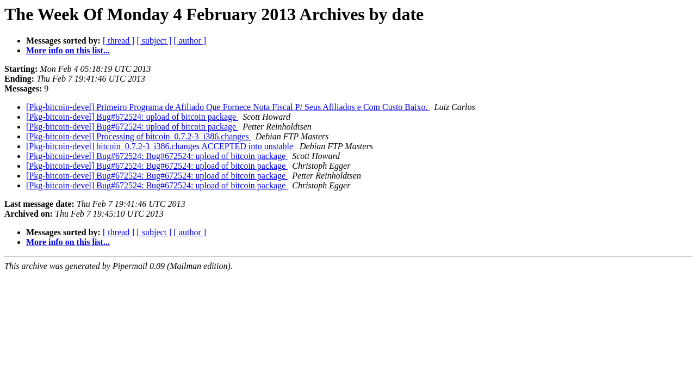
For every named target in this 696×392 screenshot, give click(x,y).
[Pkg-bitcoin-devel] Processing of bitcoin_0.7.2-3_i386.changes (138, 136)
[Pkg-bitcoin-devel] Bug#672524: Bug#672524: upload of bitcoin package (157, 156)
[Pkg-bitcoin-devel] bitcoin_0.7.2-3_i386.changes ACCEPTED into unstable (160, 146)
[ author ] (190, 40)
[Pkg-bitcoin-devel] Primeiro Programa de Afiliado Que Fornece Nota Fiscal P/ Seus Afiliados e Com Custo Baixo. (228, 107)
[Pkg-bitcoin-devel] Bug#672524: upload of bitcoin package (132, 116)
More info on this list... (68, 50)
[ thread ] (119, 40)
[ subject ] (154, 40)
